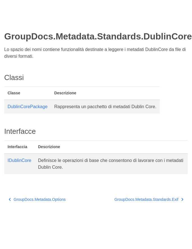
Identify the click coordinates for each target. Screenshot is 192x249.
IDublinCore (19, 160)
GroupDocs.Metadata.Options (37, 199)
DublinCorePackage (27, 106)
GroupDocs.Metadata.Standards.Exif (148, 199)
